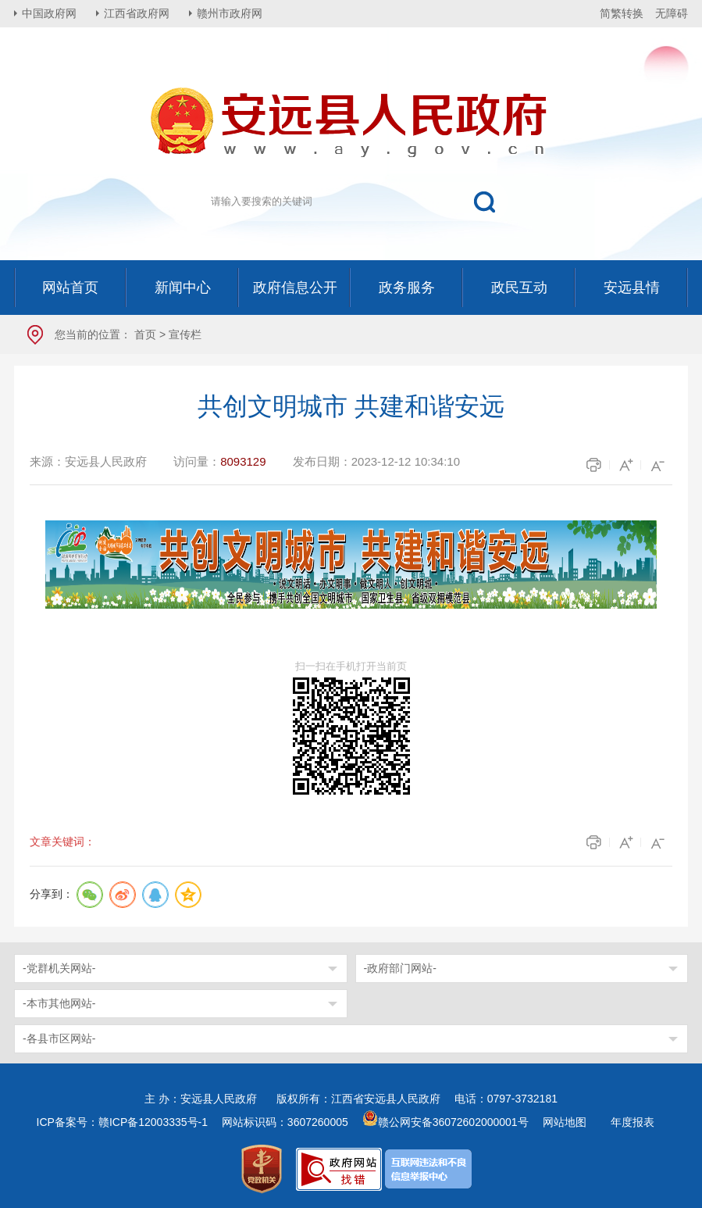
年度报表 (632, 1122)
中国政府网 (49, 13)
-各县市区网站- (59, 1038)
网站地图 (564, 1122)
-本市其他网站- (59, 1003)
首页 (145, 334)
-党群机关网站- (59, 968)
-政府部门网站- (400, 968)
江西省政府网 (136, 13)
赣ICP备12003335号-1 (153, 1122)
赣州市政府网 (229, 13)
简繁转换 (621, 13)
